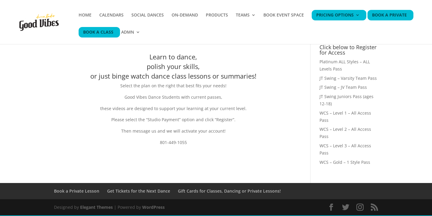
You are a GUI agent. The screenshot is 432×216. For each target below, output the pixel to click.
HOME (85, 15)
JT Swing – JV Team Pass (343, 87)
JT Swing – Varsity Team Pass (348, 78)
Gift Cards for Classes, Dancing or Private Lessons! (229, 191)
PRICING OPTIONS (335, 15)
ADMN (127, 32)
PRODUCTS (217, 15)
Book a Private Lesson (76, 191)
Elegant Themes (96, 207)
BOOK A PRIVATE (389, 15)
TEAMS (243, 15)
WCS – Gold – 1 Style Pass (345, 162)
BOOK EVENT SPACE (283, 15)
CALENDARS (111, 15)
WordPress (153, 207)
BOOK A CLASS (98, 32)
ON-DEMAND (185, 15)
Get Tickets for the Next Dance (138, 191)
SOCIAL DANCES (147, 15)
